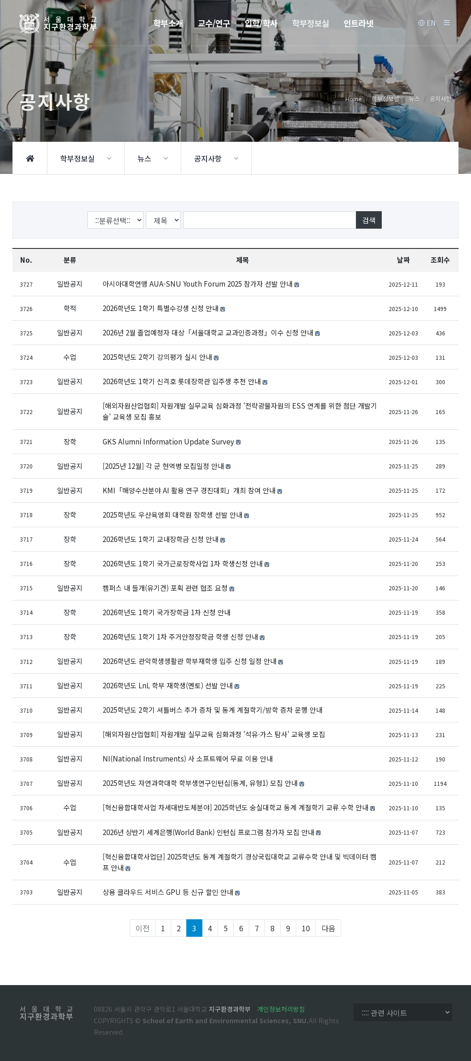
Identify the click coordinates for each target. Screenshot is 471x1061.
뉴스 (414, 98)
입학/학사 (261, 23)
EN (427, 23)
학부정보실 (310, 23)
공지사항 (441, 98)
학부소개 (168, 23)
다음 (328, 928)
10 (306, 928)
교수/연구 (214, 23)
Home (353, 98)
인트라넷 (358, 23)
